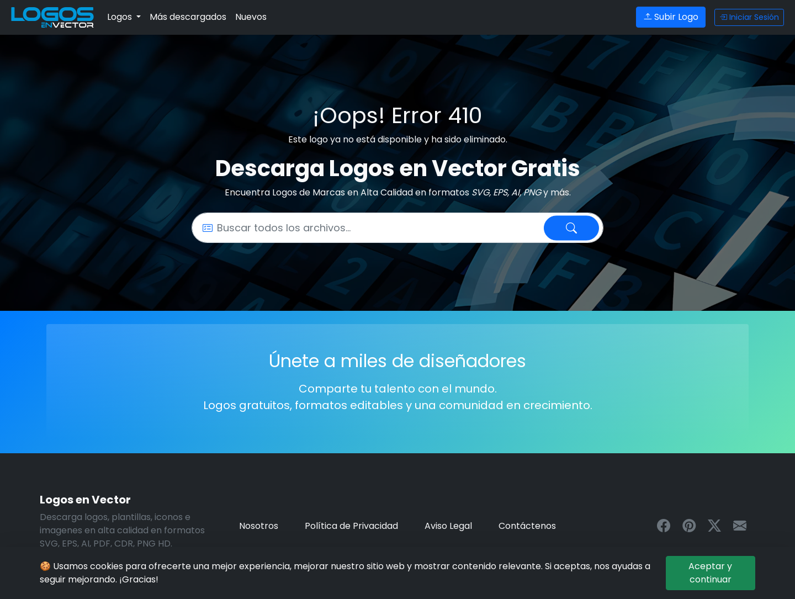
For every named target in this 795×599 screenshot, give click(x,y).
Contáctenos (527, 526)
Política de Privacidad (351, 526)
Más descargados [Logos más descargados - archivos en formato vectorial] (188, 16)
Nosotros (258, 526)
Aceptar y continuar (710, 573)
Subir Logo (670, 16)
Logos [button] (120, 16)
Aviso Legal (448, 526)
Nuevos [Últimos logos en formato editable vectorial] (251, 16)
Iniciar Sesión (749, 17)
